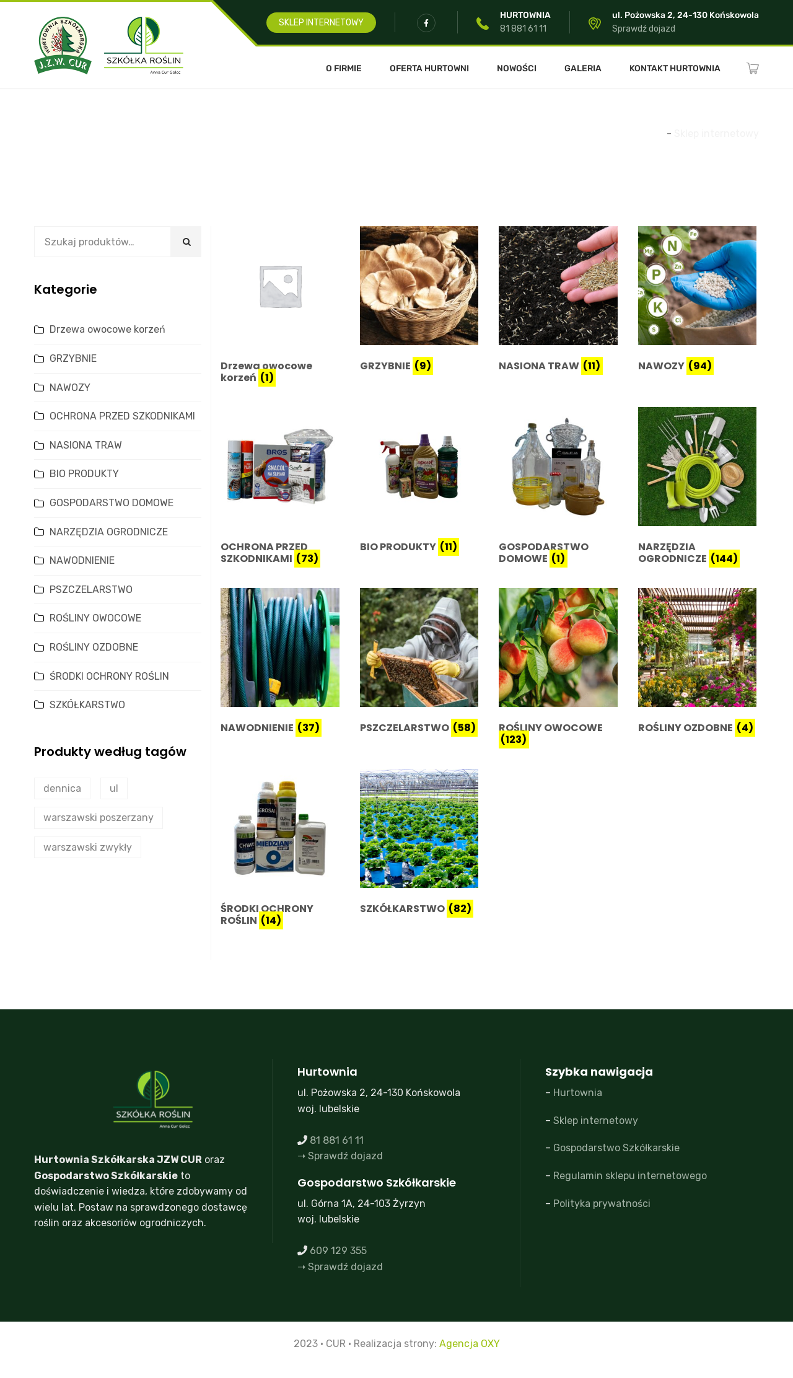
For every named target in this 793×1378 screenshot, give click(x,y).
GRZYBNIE (73, 358)
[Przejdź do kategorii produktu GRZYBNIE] (419, 301)
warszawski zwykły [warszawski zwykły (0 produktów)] (87, 847)
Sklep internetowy (595, 1120)
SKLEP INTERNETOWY (321, 22)
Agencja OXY (469, 1343)
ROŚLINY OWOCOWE (95, 618)
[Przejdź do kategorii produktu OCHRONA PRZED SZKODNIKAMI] (280, 488)
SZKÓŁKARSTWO (87, 705)
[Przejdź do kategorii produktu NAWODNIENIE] (280, 663)
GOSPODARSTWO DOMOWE (111, 503)
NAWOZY (70, 387)
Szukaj (185, 241)
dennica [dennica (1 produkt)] (62, 788)
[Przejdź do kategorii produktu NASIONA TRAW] (558, 301)
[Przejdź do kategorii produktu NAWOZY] (697, 301)
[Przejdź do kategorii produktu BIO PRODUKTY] (419, 482)
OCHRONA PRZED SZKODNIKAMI (122, 416)
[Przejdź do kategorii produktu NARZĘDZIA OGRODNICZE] (697, 488)
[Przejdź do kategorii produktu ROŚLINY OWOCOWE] (558, 669)
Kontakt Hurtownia (675, 68)
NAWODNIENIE (82, 560)
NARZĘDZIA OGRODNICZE (109, 532)
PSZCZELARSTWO (91, 589)
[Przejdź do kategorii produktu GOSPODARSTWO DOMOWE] (558, 488)
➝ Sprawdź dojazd (340, 1156)
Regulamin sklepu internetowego (630, 1176)
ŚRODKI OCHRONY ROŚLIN (109, 676)
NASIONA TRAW (86, 445)
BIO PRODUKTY (84, 474)
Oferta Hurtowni (429, 68)
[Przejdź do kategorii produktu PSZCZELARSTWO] (419, 663)
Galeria (583, 68)
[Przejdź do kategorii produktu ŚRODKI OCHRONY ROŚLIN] (280, 850)
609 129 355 (338, 1251)
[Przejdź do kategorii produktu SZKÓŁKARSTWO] (419, 844)
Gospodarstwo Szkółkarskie (616, 1148)
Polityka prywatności (602, 1203)
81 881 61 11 (523, 29)
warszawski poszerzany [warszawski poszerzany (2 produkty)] (98, 817)
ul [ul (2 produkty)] (114, 788)
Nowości (517, 68)
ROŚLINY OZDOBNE (94, 647)
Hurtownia (577, 1093)
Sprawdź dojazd (643, 29)
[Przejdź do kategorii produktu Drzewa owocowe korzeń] (280, 307)
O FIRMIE (344, 68)
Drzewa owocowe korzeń (107, 329)
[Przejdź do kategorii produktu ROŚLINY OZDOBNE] (697, 663)
